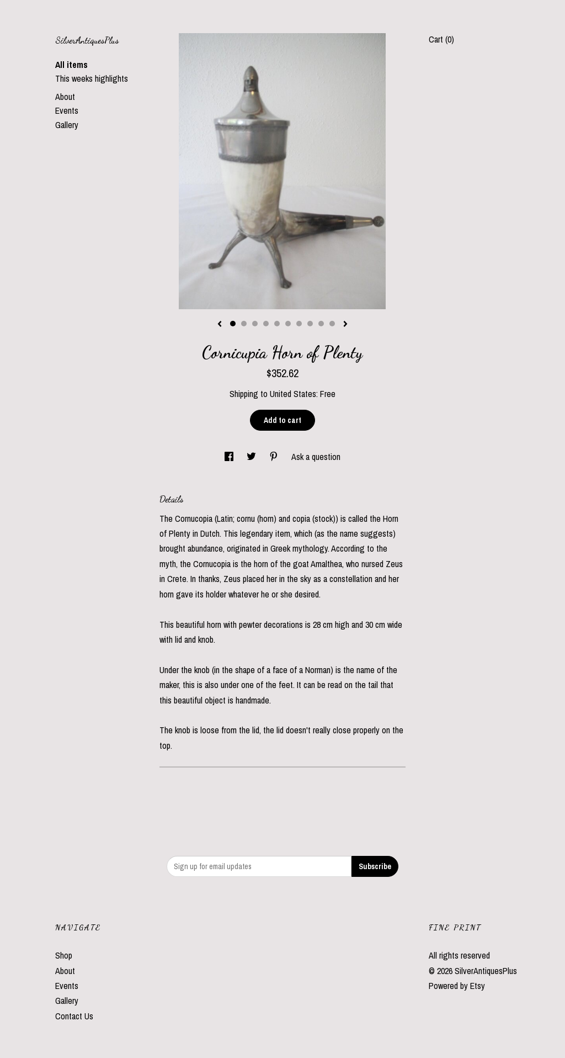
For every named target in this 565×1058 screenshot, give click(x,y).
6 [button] (288, 323)
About (65, 97)
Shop (63, 955)
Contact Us (74, 1016)
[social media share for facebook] (230, 457)
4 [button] (266, 323)
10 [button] (332, 323)
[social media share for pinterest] (274, 457)
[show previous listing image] (219, 325)
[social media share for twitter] (252, 457)
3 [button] (255, 323)
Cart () (441, 39)
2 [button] (244, 323)
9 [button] (321, 323)
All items (71, 65)
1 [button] (233, 323)
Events (66, 110)
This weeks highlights (91, 78)
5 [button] (277, 323)
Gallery (66, 125)
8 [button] (310, 323)
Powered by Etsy (457, 986)
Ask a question (315, 457)
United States (293, 394)
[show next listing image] (345, 325)
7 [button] (299, 323)
